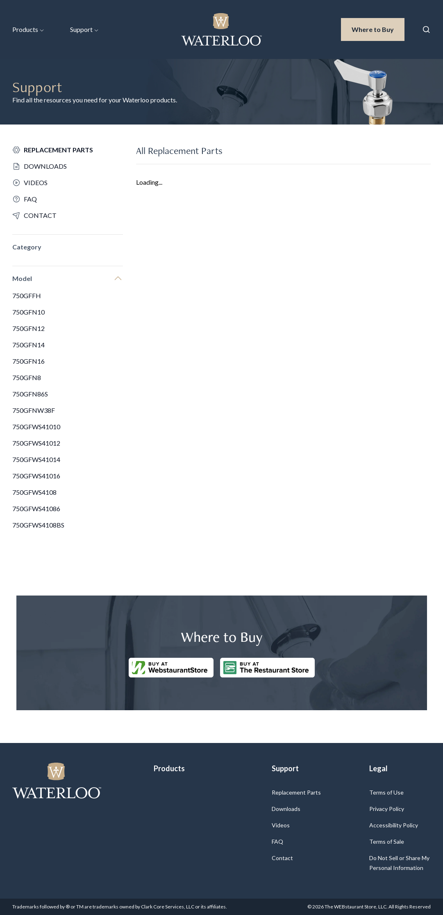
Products (28, 29)
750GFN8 (26, 377)
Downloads (286, 808)
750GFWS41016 (36, 476)
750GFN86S (30, 394)
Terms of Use (386, 792)
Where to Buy (378, 28)
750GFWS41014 (36, 459)
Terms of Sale (386, 841)
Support (84, 29)
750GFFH (26, 295)
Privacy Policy (386, 808)
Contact (282, 857)
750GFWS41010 (36, 426)
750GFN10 (28, 312)
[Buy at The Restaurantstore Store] (267, 667)
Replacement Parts (296, 792)
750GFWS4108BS (38, 525)
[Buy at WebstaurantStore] (171, 667)
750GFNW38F (33, 410)
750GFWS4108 (34, 492)
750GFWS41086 (36, 508)
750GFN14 (28, 345)
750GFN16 (28, 361)
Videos (281, 825)
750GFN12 (28, 328)
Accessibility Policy (393, 825)
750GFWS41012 (36, 443)
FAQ (277, 841)
